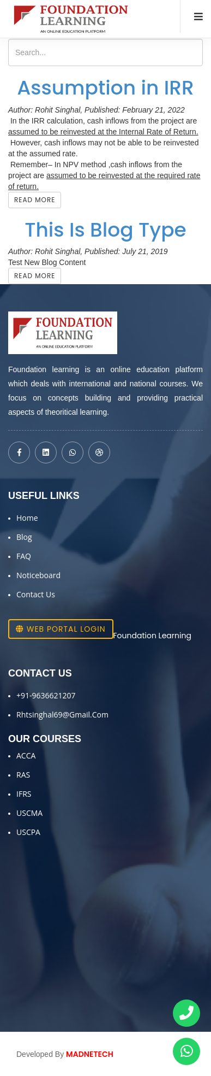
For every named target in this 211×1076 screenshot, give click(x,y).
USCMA (29, 813)
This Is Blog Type (105, 230)
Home (27, 518)
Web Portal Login (61, 629)
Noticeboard (38, 575)
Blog (24, 537)
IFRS (23, 794)
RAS (23, 774)
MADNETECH (89, 1054)
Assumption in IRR (105, 88)
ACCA (25, 755)
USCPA (28, 832)
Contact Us (35, 594)
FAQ (23, 556)
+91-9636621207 (46, 695)
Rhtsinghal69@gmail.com (62, 714)
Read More (34, 199)
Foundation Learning (152, 635)
